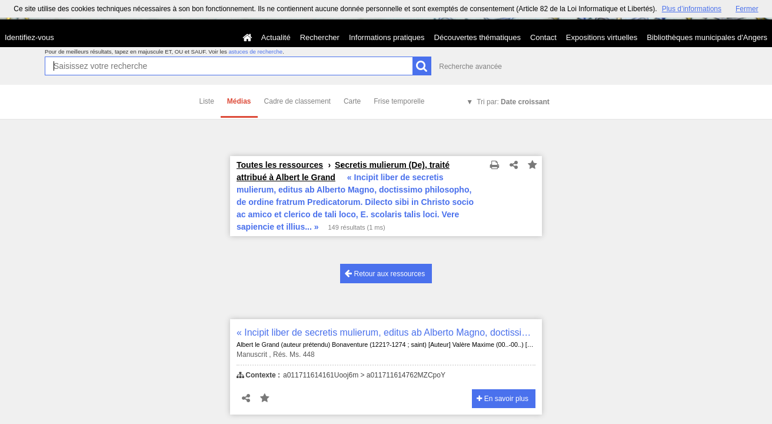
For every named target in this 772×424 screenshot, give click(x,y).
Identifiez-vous (29, 37)
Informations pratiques (387, 37)
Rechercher (320, 37)
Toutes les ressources (280, 165)
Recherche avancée (470, 66)
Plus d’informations (691, 9)
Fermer (747, 9)
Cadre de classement (297, 101)
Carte (352, 101)
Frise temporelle (399, 101)
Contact (543, 37)
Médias (239, 101)
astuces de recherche (255, 51)
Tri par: (513, 102)
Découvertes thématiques (477, 37)
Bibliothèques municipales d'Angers (707, 37)
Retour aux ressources (385, 273)
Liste (206, 101)
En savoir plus (502, 399)
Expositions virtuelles (601, 37)
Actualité (276, 37)
